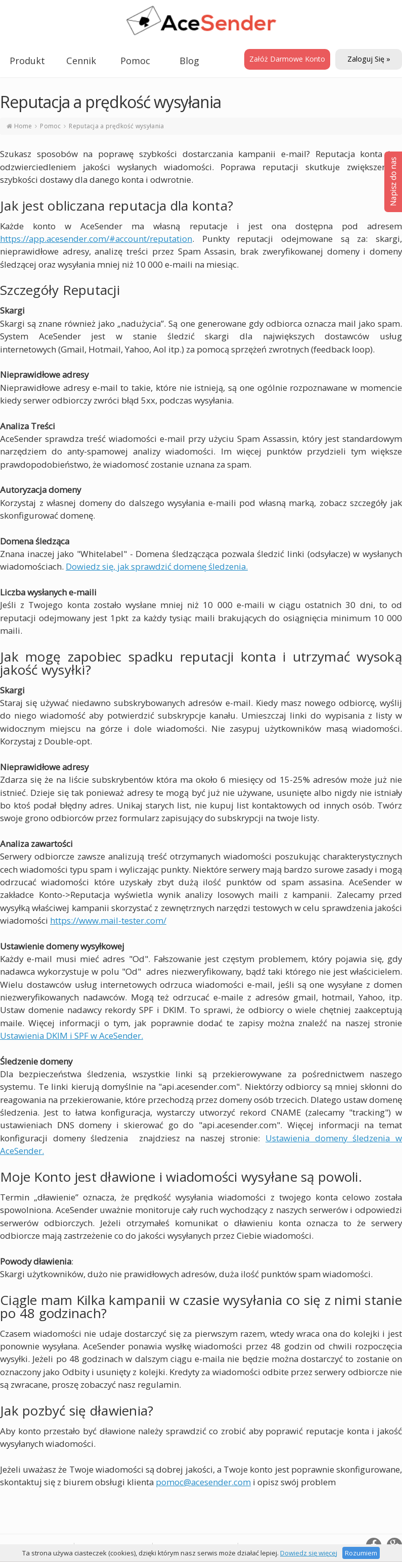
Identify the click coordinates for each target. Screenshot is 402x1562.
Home (23, 126)
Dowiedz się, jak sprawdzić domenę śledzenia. (157, 566)
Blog (189, 61)
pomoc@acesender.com (203, 1482)
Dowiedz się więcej (308, 1552)
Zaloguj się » (368, 59)
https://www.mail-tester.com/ (108, 920)
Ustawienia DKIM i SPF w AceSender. (71, 1035)
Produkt (27, 61)
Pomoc (135, 61)
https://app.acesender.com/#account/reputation (96, 238)
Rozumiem (361, 1552)
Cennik (81, 61)
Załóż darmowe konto (287, 59)
